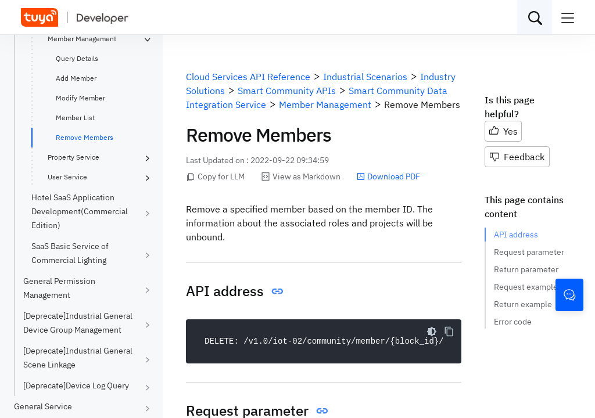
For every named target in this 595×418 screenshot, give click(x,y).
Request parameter (529, 252)
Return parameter (526, 269)
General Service (43, 406)
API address (516, 234)
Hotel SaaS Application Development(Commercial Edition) (79, 211)
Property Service (73, 157)
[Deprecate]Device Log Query (76, 385)
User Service (67, 176)
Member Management (82, 38)
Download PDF (388, 176)
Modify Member (80, 97)
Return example (523, 304)
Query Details (77, 58)
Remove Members (84, 137)
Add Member (76, 78)
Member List (75, 117)
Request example (526, 287)
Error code (513, 321)
